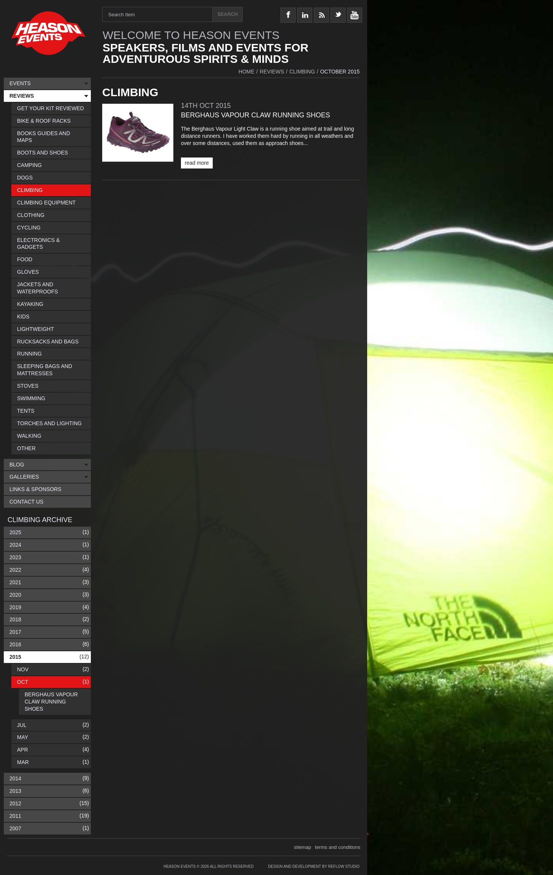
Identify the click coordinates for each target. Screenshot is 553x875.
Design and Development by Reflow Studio (314, 866)
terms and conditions (337, 847)
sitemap (303, 847)
